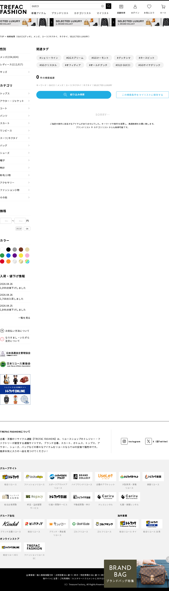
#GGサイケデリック (149, 65)
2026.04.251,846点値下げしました (13, 307)
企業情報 (30, 575)
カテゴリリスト (82, 13)
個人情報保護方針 (45, 575)
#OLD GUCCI (123, 65)
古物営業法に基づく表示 (66, 575)
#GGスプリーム (75, 57)
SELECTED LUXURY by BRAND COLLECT (84, 22)
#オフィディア (73, 65)
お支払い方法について (17, 330)
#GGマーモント (100, 57)
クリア (19, 228)
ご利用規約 (65, 578)
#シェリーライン (49, 57)
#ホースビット (147, 57)
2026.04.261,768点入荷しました (11, 297)
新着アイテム (39, 13)
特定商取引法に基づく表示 (92, 575)
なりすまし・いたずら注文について (17, 339)
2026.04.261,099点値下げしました (13, 286)
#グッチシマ (124, 57)
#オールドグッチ (98, 65)
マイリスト (103, 13)
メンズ (9, 57)
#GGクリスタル (48, 65)
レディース (11, 64)
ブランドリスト (59, 13)
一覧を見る (24, 317)
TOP (2, 36)
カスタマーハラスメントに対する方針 (89, 578)
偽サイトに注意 (50, 578)
